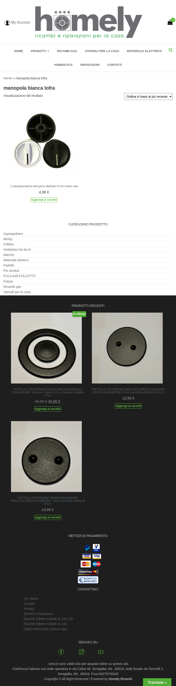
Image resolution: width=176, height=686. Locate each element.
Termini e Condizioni (38, 614)
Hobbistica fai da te (17, 249)
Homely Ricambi (120, 679)
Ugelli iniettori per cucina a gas (45, 629)
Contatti (114, 65)
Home (18, 51)
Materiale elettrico (144, 51)
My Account (17, 22)
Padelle (8, 265)
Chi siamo (31, 598)
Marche (8, 255)
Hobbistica (63, 65)
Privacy (29, 609)
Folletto (8, 244)
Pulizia (8, 281)
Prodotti (40, 51)
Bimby (7, 239)
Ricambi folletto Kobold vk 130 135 (48, 619)
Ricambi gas (67, 51)
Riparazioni (90, 65)
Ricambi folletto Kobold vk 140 (45, 624)
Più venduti (11, 270)
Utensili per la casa (102, 51)
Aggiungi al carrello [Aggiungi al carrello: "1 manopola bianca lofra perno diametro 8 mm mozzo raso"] (44, 199)
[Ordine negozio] (148, 96)
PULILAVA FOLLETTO (19, 276)
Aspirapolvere (13, 234)
